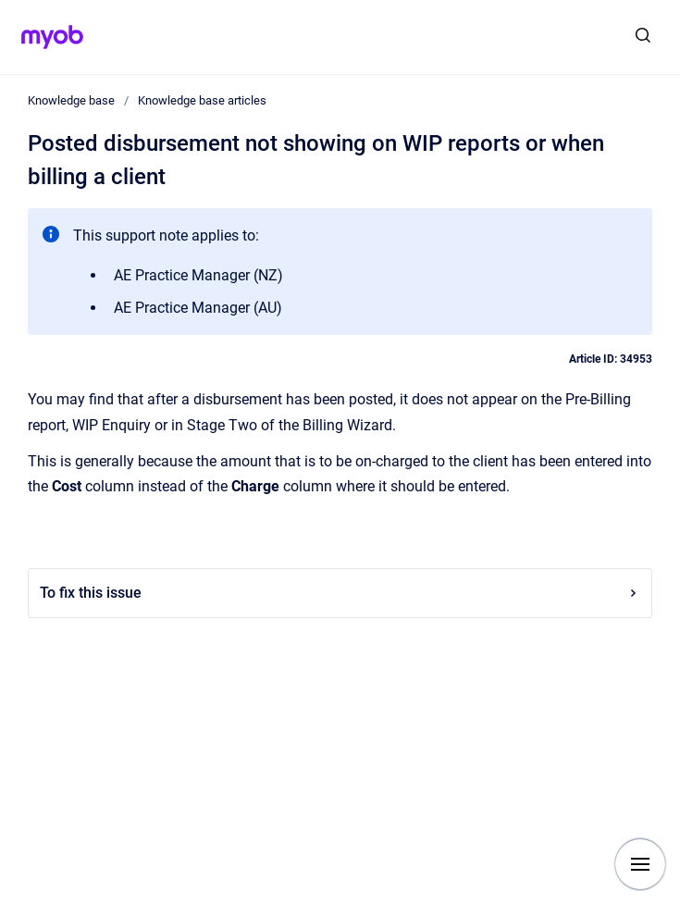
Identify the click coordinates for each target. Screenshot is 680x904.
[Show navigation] (640, 864)
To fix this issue (340, 592)
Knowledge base (71, 100)
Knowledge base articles (202, 100)
